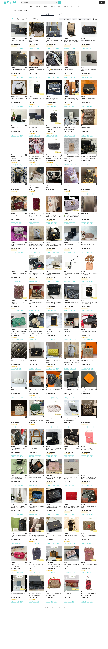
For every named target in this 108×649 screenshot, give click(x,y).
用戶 (60, 14)
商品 (47, 14)
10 (64, 607)
